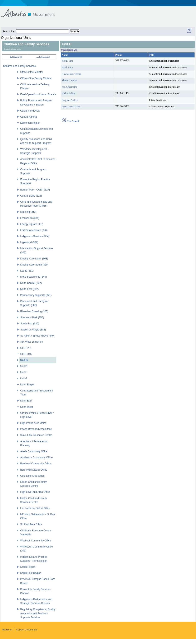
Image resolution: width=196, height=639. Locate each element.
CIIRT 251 (25, 348)
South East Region (30, 573)
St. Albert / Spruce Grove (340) (37, 335)
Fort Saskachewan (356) (34, 230)
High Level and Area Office (35, 491)
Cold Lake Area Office (32, 475)
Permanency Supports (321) (36, 295)
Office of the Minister (31, 72)
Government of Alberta (31, 11)
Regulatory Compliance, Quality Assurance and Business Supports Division (37, 613)
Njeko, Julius (68, 93)
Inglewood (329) (29, 242)
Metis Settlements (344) (33, 276)
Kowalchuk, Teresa (71, 73)
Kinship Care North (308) (34, 258)
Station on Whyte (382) (33, 329)
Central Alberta (28, 116)
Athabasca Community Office (36, 457)
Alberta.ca (7, 629)
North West (26, 406)
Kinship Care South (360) (34, 264)
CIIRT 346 (25, 354)
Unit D (23, 366)
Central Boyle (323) (31, 195)
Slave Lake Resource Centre (36, 435)
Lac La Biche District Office (35, 508)
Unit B (24, 360)
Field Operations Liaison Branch (38, 94)
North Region (27, 384)
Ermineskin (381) (29, 218)
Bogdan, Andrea (70, 100)
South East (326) (29, 323)
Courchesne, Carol (71, 106)
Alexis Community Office (33, 451)
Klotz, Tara (67, 60)
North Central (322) (31, 283)
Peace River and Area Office (36, 429)
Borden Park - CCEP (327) (35, 189)
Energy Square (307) (31, 224)
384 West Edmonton (31, 341)
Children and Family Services (19, 66)
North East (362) (29, 289)
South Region (27, 566)
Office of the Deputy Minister (36, 78)
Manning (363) (28, 211)
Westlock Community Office (35, 540)
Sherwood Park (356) (32, 317)
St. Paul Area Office (31, 524)
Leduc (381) (27, 270)
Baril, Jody (67, 67)
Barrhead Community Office (35, 463)
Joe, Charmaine (69, 86)
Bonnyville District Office (33, 469)
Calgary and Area (30, 110)
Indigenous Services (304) (34, 236)
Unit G (23, 378)
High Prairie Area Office (33, 423)
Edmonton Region (30, 122)
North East (26, 400)
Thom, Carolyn (69, 80)
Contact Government (27, 629)
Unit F (23, 372)
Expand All (15, 57)
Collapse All (43, 57)
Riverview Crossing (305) (34, 311)
